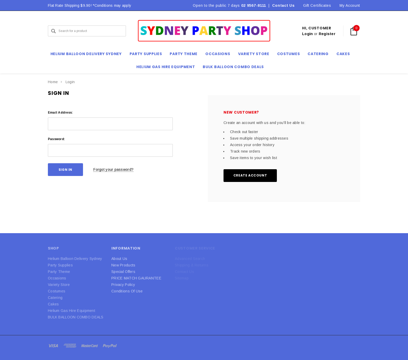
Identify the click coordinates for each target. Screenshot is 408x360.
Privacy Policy (123, 285)
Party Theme (59, 272)
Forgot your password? (113, 169)
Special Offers (123, 272)
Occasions (57, 278)
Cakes (53, 304)
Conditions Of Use (127, 291)
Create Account (250, 175)
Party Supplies (60, 265)
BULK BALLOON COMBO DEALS (76, 317)
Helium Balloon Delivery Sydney (75, 259)
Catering (55, 298)
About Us (119, 259)
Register (327, 34)
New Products (123, 265)
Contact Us (283, 5)
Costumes (56, 291)
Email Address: (60, 112)
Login (307, 34)
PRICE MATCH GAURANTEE (136, 278)
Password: (56, 139)
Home (53, 82)
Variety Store (59, 285)
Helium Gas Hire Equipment (71, 311)
